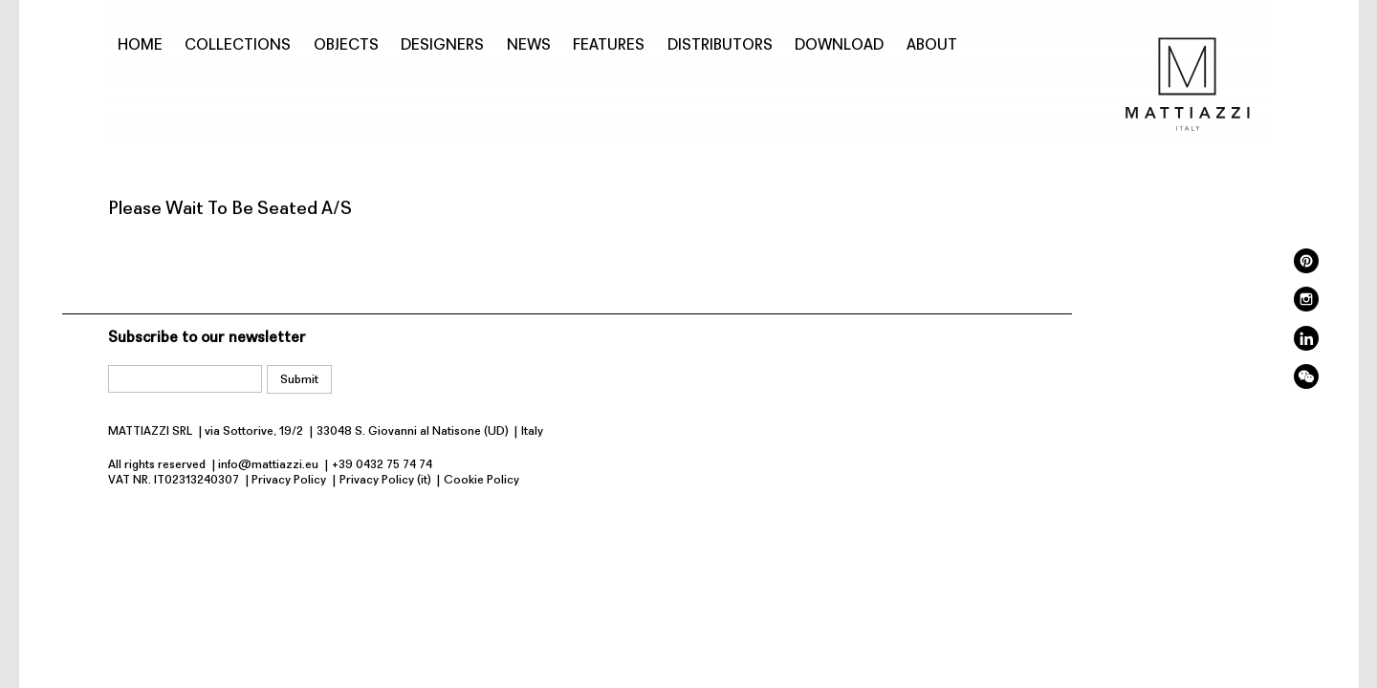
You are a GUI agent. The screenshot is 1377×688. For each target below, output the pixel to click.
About (932, 46)
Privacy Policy (288, 480)
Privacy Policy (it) (385, 480)
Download (839, 46)
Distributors (720, 46)
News (529, 46)
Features (609, 46)
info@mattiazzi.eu (268, 465)
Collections (238, 46)
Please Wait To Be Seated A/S (230, 209)
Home (140, 46)
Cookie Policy (481, 480)
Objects (346, 46)
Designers (442, 46)
